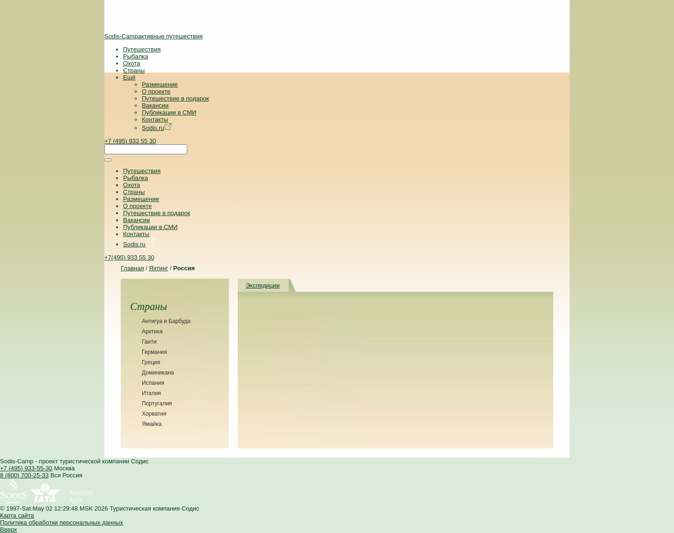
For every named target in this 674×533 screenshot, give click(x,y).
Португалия (157, 403)
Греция (151, 362)
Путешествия (142, 49)
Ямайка (151, 424)
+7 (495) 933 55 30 (130, 140)
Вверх (8, 529)
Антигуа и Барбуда (166, 321)
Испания (153, 383)
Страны (134, 70)
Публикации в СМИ (169, 112)
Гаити (149, 342)
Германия (154, 352)
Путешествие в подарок (175, 98)
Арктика (152, 331)
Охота (131, 63)
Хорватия (154, 414)
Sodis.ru (157, 127)
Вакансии (155, 105)
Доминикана (158, 372)
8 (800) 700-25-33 (24, 475)
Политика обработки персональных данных (61, 522)
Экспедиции (262, 285)
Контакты (155, 119)
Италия (151, 393)
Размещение (160, 84)
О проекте (156, 91)
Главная (132, 268)
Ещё (129, 77)
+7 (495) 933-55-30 (26, 468)
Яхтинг (158, 268)
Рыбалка (135, 56)
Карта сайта (17, 515)
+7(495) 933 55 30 (129, 257)
